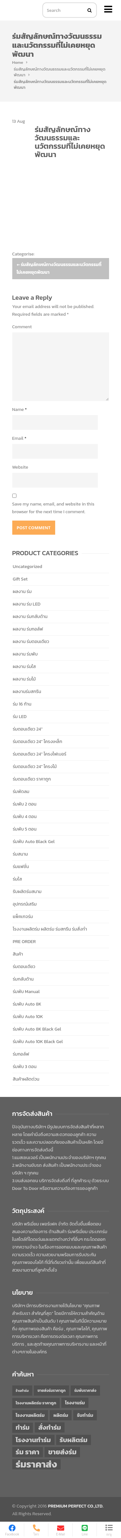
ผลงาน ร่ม (22, 591)
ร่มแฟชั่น (21, 866)
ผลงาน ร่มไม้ (24, 679)
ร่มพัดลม (21, 791)
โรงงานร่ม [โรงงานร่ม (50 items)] (75, 1402)
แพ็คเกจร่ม (23, 916)
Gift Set (20, 579)
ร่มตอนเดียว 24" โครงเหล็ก (37, 741)
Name (19, 409)
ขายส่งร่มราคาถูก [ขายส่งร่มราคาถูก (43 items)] (51, 1390)
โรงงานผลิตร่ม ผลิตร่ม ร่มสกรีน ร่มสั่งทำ (50, 929)
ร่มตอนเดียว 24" (28, 729)
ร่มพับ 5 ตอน (25, 829)
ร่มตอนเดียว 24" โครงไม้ (35, 766)
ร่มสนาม (20, 854)
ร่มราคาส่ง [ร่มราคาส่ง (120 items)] (36, 1464)
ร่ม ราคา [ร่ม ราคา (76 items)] (28, 1452)
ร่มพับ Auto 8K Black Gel (37, 1029)
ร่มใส (17, 879)
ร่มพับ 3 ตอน (25, 1066)
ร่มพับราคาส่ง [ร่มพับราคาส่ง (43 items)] (85, 1390)
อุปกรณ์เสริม (25, 904)
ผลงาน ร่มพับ (25, 654)
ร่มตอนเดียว (24, 966)
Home (17, 62)
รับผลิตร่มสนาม (27, 891)
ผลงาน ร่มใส (24, 666)
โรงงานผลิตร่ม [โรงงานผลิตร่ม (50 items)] (30, 1415)
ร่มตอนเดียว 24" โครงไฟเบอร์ (39, 754)
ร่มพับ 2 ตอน (25, 804)
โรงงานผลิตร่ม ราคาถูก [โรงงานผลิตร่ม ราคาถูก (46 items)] (36, 1403)
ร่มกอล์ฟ (21, 1054)
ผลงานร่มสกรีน (27, 691)
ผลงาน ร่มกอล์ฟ (28, 629)
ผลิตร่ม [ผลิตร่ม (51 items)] (60, 1415)
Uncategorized (27, 566)
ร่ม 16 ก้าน (22, 704)
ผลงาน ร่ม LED (27, 604)
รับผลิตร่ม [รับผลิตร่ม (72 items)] (73, 1440)
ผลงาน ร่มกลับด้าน (30, 616)
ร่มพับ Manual (26, 991)
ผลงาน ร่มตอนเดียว (31, 641)
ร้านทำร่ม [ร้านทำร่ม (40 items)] (22, 1390)
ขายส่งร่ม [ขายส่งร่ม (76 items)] (62, 1452)
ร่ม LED (20, 716)
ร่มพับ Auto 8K (27, 1004)
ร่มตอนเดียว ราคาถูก (32, 779)
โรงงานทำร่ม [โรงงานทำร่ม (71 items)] (33, 1440)
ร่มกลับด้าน (23, 979)
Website (20, 467)
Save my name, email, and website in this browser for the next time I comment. (53, 508)
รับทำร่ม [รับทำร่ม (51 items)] (85, 1415)
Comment (22, 326)
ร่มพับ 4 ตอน (25, 816)
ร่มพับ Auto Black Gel (34, 841)
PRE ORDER (24, 941)
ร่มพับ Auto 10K (28, 1016)
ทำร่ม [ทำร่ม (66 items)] (23, 1427)
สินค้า (18, 954)
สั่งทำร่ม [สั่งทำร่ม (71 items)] (49, 1427)
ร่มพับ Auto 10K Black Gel (38, 1041)
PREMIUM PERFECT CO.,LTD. (76, 1506)
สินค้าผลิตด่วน (26, 1079)
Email (19, 438)
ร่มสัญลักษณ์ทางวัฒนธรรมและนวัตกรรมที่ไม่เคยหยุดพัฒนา (60, 72)
